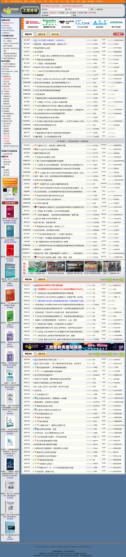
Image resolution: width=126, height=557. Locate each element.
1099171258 (97, 371)
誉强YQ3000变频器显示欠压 (45, 125)
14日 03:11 (111, 230)
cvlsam (116, 59)
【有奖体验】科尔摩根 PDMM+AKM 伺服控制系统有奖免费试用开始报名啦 (63, 305)
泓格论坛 (6, 33)
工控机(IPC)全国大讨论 (30, 253)
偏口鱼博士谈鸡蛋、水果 (46, 429)
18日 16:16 (111, 390)
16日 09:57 (111, 188)
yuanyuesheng (119, 161)
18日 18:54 (111, 67)
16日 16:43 (111, 176)
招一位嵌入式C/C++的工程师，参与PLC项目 (51, 387)
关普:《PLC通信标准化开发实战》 (10, 535)
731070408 (96, 199)
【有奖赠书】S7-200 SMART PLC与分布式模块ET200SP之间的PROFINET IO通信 (69, 289)
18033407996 (97, 94)
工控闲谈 (96, 136)
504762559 (118, 176)
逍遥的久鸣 (118, 375)
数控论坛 (6, 126)
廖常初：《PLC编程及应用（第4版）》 (10, 323)
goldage (117, 125)
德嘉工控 (27, 86)
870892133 (96, 188)
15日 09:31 (111, 109)
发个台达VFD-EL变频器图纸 (48, 149)
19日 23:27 (111, 367)
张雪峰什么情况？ (46, 464)
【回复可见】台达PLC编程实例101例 (53, 184)
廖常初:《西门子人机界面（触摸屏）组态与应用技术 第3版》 (10, 280)
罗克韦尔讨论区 (32, 23)
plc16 (95, 149)
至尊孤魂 (96, 230)
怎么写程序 (38, 52)
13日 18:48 (111, 241)
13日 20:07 (111, 129)
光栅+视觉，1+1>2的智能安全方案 (47, 137)
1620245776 (118, 320)
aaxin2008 (96, 48)
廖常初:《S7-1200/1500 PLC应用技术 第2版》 (10, 219)
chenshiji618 (97, 257)
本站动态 (59, 547)
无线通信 (6, 111)
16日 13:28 (111, 417)
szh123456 (96, 172)
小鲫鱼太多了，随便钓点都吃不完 (52, 425)
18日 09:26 (111, 75)
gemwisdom (118, 165)
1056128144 (97, 102)
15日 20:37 (111, 40)
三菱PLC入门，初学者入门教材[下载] (51, 146)
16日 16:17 (111, 180)
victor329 (117, 328)
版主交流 (6, 175)
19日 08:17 (111, 394)
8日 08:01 (111, 440)
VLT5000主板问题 (41, 203)
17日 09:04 (111, 94)
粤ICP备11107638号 (41, 556)
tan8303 (95, 249)
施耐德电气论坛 (8, 23)
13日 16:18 (111, 249)
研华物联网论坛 (8, 114)
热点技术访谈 (7, 154)
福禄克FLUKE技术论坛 (11, 146)
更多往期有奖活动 (9, 66)
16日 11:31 (111, 98)
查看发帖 (7, 223)
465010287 (118, 79)
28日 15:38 (111, 320)
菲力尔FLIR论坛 (8, 30)
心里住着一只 (97, 168)
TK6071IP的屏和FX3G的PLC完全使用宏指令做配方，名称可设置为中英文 (68, 188)
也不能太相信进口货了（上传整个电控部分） (56, 234)
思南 (94, 320)
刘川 (94, 71)
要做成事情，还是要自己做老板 (46, 402)
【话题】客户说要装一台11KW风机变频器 (53, 211)
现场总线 (6, 104)
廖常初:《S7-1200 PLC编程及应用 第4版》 (10, 238)
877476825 (118, 48)
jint (94, 184)
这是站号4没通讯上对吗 (46, 157)
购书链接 (13, 223)
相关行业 (6, 133)
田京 (94, 379)
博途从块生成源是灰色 (45, 60)
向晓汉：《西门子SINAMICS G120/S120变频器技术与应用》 (10, 384)
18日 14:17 (111, 71)
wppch (95, 242)
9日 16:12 (111, 452)
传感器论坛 (7, 96)
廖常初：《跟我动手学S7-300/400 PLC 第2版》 (10, 363)
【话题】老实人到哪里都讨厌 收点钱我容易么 (57, 56)
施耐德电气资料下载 (29, 214)
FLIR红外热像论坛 (9, 64)
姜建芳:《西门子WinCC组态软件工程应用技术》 (10, 515)
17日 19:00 (111, 82)
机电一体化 (7, 84)
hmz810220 (118, 56)
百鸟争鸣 (96, 129)
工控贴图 (6, 141)
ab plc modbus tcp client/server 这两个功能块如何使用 (58, 79)
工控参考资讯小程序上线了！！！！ (51, 360)
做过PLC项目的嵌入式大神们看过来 (48, 383)
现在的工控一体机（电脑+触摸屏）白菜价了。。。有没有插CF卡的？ (61, 253)
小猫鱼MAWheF (98, 195)
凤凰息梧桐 (118, 413)
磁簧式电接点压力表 (42, 153)
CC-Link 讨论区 (82, 23)
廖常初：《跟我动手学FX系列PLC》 (10, 342)
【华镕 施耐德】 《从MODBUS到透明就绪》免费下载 (58, 215)
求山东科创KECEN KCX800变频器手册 (49, 113)
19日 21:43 (111, 44)
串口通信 (6, 109)
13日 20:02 (111, 238)
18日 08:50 (111, 79)
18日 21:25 (111, 379)
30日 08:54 (111, 285)
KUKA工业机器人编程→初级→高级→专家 (55, 257)
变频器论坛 (7, 76)
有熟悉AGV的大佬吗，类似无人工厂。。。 (53, 226)
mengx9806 (118, 335)
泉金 (94, 203)
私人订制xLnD (97, 161)
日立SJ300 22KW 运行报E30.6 (49, 199)
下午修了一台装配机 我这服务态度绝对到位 (53, 238)
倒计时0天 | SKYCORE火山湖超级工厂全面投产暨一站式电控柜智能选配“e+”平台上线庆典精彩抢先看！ (77, 297)
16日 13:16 (111, 386)
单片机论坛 (7, 124)
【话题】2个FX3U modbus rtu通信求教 (52, 102)
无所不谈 (6, 164)
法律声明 (74, 547)
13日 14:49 (111, 253)
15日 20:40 (111, 402)
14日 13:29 (111, 218)
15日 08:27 (111, 113)
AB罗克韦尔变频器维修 (43, 180)
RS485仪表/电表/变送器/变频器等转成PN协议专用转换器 (59, 87)
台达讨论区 (99, 23)
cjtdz (94, 83)
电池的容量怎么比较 (42, 48)
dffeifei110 (117, 324)
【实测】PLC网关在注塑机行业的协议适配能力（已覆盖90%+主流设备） (65, 110)
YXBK (95, 40)
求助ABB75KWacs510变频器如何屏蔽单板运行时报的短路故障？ (64, 246)
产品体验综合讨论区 (10, 56)
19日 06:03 (111, 63)
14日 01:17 (111, 234)
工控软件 (6, 91)
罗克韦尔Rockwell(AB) (29, 78)
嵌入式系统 (7, 116)
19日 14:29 (111, 308)
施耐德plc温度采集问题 (74, 273)
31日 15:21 (111, 444)
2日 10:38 (111, 463)
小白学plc (96, 52)
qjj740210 (117, 222)
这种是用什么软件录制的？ (47, 456)
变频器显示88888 (41, 129)
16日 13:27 (111, 421)
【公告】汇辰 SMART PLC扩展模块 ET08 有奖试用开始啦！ (60, 332)
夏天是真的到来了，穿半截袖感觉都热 (51, 367)
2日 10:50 (111, 448)
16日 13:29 (111, 413)
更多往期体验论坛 (9, 58)
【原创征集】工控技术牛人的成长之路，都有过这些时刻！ (57, 312)
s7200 (116, 44)
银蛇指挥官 (118, 52)
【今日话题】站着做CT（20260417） (51, 40)
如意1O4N (117, 149)
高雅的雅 (117, 331)
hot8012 (117, 242)
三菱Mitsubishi (27, 195)
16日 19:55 (111, 168)
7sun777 (96, 75)
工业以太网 (7, 106)
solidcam (117, 360)
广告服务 (52, 547)
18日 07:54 (111, 164)
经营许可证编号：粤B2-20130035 (59, 556)
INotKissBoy (97, 59)
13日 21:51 (111, 125)
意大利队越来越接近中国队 (47, 441)
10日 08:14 (111, 433)
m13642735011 (98, 44)
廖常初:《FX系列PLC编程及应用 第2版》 (10, 257)
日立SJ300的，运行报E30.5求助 (47, 230)
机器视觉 (6, 101)
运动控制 (6, 86)
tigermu (95, 440)
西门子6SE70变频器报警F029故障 (50, 161)
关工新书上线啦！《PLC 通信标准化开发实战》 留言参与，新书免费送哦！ (66, 363)
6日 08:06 (111, 471)
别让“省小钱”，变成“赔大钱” (45, 222)
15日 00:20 (111, 214)
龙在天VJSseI (97, 245)
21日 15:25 (111, 289)
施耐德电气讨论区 (49, 23)
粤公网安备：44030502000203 (81, 556)
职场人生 (6, 159)
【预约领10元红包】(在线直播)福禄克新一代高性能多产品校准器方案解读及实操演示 (70, 301)
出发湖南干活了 (43, 394)
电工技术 (6, 81)
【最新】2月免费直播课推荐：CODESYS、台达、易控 (55, 320)
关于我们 (38, 547)
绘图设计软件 (7, 121)
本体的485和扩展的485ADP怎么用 (50, 196)
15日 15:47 (111, 207)
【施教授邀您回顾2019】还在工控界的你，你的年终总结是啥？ (59, 328)
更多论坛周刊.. (10, 199)
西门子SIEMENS (27, 59)
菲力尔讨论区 (66, 23)
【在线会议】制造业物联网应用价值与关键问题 (55, 293)
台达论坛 (6, 25)
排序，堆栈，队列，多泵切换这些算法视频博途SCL (54, 176)
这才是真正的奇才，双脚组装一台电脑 (51, 398)
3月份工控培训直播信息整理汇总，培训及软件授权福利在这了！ (62, 316)
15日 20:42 (111, 398)
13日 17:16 (111, 245)
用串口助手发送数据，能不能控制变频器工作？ (52, 83)
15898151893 (118, 40)
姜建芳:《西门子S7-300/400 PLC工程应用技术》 (10, 494)
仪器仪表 (6, 99)
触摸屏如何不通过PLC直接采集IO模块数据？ (54, 133)
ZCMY (95, 421)
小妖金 (116, 245)
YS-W (116, 226)
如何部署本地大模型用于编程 (45, 444)
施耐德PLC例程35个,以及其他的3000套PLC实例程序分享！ (62, 207)
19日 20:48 (111, 48)
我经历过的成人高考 (45, 406)
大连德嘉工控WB (98, 86)
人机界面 (6, 94)
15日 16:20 (111, 203)
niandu (95, 444)
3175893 (117, 371)
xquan (116, 234)
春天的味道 (43, 421)
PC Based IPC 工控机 (10, 71)
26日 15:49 (111, 316)
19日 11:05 (111, 149)
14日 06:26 (111, 226)
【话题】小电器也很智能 (46, 63)
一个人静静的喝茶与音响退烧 (50, 371)
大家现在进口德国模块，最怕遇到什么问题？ (51, 448)
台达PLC (27, 51)
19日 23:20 (111, 375)
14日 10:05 (111, 121)
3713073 (117, 188)
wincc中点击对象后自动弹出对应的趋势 (54, 71)
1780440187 (97, 109)
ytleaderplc (118, 113)
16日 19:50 (111, 172)
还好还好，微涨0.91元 (45, 471)
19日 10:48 (111, 425)
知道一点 (117, 297)
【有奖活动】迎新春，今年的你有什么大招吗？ (55, 324)
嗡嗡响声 (40, 75)
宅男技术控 (118, 312)
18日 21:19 (111, 153)
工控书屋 (6, 136)
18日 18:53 (111, 157)
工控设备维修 (39, 94)
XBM (94, 192)
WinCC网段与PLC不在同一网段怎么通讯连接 (54, 106)
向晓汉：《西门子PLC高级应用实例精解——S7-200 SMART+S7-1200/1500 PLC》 (10, 407)
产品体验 (96, 304)
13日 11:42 (111, 132)
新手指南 (45, 6)
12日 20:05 (111, 339)
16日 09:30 (111, 191)
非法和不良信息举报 (84, 547)
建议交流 (116, 280)
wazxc (95, 90)
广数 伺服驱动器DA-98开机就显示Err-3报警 (51, 242)
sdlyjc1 (95, 165)
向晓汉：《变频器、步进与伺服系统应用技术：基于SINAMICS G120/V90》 (10, 473)
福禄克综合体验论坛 (10, 53)
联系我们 (45, 547)
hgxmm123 (118, 363)
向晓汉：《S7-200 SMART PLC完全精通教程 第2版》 (10, 429)
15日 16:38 (111, 199)
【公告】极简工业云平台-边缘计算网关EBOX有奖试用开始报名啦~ (63, 339)
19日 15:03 (111, 293)
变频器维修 (7, 79)
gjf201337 (117, 285)
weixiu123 (117, 440)
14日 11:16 (111, 222)
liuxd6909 (117, 293)
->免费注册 (99, 9)
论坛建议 (6, 170)
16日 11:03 (111, 102)
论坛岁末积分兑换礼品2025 (72, 6)
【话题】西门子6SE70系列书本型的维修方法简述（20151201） (64, 173)
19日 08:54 (111, 59)
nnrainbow (96, 218)
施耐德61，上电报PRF (43, 249)
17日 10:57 (111, 86)
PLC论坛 (6, 69)
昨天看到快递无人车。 (45, 414)
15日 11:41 (111, 106)
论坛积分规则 (54, 6)
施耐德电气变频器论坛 (29, 249)
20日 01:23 (111, 371)
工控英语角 (7, 143)
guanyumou (118, 195)
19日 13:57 (111, 55)
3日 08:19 (111, 467)
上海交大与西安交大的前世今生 (49, 410)
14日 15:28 (111, 363)
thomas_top (117, 456)
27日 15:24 (111, 312)
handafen (96, 215)
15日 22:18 (111, 195)
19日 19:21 (111, 52)
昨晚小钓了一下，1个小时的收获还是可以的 (56, 468)
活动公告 (6, 172)
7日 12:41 (111, 456)
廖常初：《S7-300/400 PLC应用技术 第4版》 (10, 303)
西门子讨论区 (116, 23)
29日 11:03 (111, 331)
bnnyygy (96, 226)
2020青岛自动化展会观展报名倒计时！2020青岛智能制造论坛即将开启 (61, 308)
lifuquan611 (117, 467)
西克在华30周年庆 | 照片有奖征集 (50, 285)
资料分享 (6, 138)
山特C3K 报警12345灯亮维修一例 (47, 219)
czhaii (95, 56)
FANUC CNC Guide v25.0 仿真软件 (48, 67)
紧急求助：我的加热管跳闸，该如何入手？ (50, 44)
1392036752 (118, 215)
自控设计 (6, 128)
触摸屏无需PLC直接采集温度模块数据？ (52, 98)
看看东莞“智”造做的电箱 (56, 273)
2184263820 (97, 176)
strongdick (96, 145)
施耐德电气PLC (27, 207)
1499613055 (118, 257)
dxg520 (116, 199)
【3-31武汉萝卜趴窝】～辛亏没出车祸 (51, 437)
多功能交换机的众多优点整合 (48, 117)
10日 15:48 (111, 300)
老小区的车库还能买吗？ (44, 375)
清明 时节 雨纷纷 (43, 418)
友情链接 (66, 547)
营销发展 (103, 354)
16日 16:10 (111, 184)
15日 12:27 (111, 211)
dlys (94, 125)
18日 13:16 (111, 297)
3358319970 (97, 207)
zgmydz (116, 172)
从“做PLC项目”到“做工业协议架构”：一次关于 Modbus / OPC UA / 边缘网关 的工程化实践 (71, 121)
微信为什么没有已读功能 (46, 452)
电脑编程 (6, 131)
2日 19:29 (111, 304)
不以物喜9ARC (119, 83)
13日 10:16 (111, 406)
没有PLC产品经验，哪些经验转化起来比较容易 (52, 379)
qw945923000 (119, 75)
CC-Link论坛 (7, 28)
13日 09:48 (111, 136)
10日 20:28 (111, 436)
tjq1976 (95, 79)
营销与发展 (7, 162)
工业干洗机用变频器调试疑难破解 (47, 90)
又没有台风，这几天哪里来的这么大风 (49, 433)
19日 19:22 (111, 145)
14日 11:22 (111, 117)
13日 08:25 (111, 429)
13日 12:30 (111, 257)
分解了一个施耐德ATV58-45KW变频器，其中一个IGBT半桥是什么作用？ (112, 273)
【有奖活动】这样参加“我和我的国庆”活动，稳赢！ (56, 336)
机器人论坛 (7, 89)
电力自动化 (7, 119)
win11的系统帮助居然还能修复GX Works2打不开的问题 (58, 169)
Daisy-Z (95, 448)
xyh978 (95, 67)
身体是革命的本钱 (46, 460)
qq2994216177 (119, 339)
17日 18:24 (111, 409)
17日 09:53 (111, 90)
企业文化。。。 (40, 390)
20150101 (96, 375)
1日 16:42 (111, 324)
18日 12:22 (111, 161)
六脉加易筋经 (97, 456)
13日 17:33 (111, 359)
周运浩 (116, 168)
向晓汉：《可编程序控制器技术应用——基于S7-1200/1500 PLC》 (10, 451)
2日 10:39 (111, 460)
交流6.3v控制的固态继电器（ (93, 273)
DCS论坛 (6, 74)
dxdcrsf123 (118, 207)
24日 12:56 (111, 327)
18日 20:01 (111, 383)
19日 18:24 (111, 335)
